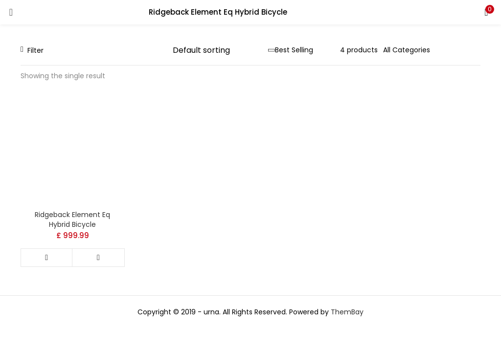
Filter (32, 50)
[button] (486, 12)
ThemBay (347, 312)
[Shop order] (220, 50)
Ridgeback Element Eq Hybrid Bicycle (72, 219)
